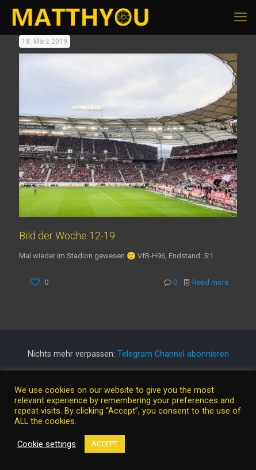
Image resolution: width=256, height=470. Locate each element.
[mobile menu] (240, 17)
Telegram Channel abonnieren (173, 353)
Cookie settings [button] (46, 444)
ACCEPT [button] (104, 444)
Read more (210, 282)
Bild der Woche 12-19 (67, 236)
